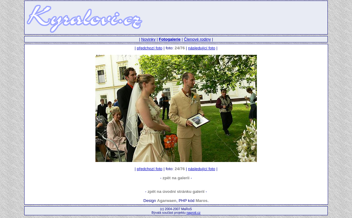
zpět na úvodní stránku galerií (176, 191)
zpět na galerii (176, 178)
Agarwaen (167, 200)
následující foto (201, 48)
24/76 (180, 48)
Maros (202, 200)
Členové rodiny (197, 39)
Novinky (148, 39)
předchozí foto (149, 48)
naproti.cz (194, 212)
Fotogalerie (170, 39)
